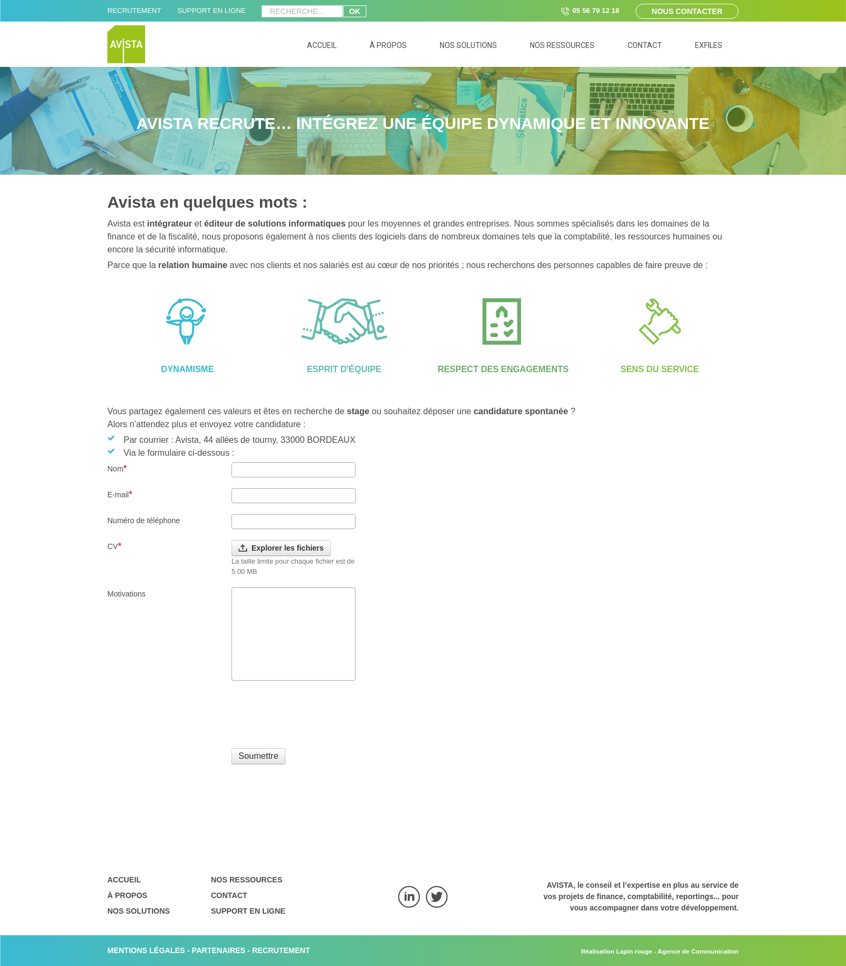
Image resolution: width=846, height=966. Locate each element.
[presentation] (313, 712)
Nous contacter (687, 11)
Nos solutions (138, 911)
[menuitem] (322, 47)
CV (114, 546)
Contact (229, 895)
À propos (127, 895)
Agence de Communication (698, 951)
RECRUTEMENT (134, 10)
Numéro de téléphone (143, 520)
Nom (117, 468)
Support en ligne (248, 911)
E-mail (119, 494)
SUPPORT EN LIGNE (212, 10)
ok (354, 11)
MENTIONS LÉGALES (146, 950)
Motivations (126, 594)
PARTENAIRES (218, 950)
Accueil (124, 879)
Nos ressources (246, 879)
